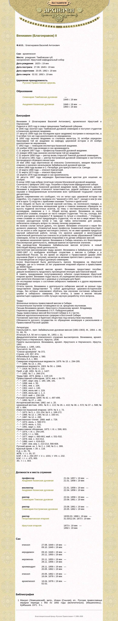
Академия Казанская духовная (38, 104)
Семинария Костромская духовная (40, 509)
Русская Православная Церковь (39, 83)
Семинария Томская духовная (37, 499)
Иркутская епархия (31, 525)
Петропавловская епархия (35, 518)
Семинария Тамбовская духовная (40, 97)
